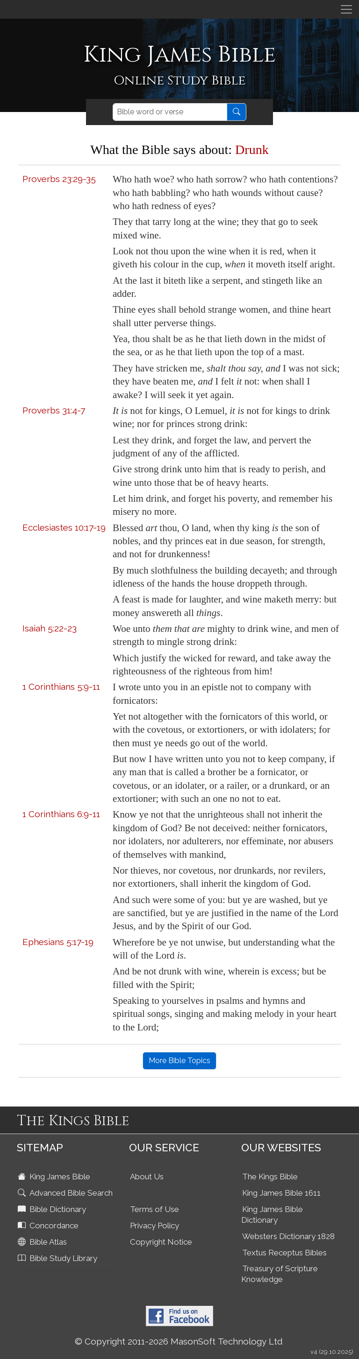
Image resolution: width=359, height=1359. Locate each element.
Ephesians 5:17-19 (57, 942)
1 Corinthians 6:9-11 (61, 814)
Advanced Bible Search (66, 1193)
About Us (147, 1176)
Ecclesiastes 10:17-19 (64, 527)
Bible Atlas (43, 1242)
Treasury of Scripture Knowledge (279, 1274)
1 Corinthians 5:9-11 (61, 686)
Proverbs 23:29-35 (59, 179)
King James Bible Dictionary (272, 1215)
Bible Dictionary (53, 1209)
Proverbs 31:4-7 (53, 410)
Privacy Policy (154, 1225)
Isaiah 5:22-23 (49, 628)
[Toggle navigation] (346, 9)
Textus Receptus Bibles (284, 1252)
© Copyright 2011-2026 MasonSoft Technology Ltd (179, 1341)
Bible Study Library (58, 1258)
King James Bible (55, 1176)
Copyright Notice (161, 1242)
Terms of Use (154, 1209)
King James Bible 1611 (281, 1193)
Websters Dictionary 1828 (288, 1236)
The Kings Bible (270, 1176)
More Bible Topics (179, 1060)
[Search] (170, 112)
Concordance (49, 1225)
